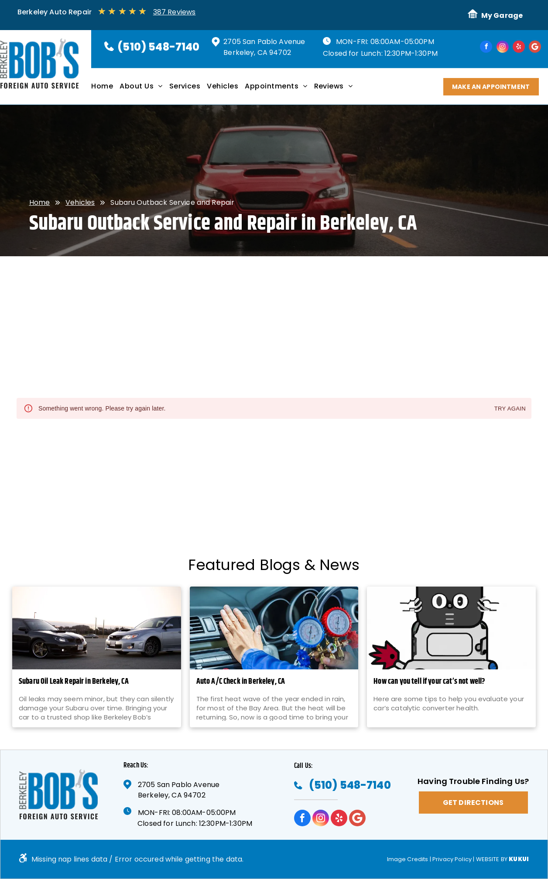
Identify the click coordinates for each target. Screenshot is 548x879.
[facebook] (486, 48)
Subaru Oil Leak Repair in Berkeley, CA (74, 682)
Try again (510, 409)
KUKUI (519, 859)
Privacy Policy (452, 859)
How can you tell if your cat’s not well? (429, 682)
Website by (492, 859)
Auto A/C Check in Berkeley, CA (240, 682)
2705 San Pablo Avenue (264, 42)
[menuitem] (105, 89)
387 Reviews (174, 12)
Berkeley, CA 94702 (257, 53)
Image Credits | (409, 859)
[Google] (535, 48)
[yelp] (519, 48)
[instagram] (503, 48)
